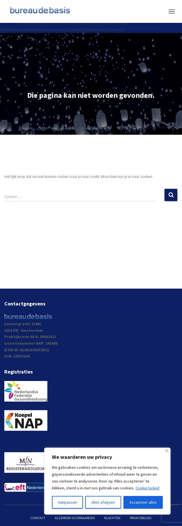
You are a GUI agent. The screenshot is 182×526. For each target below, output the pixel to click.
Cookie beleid (147, 488)
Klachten (112, 518)
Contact (37, 518)
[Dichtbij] (166, 450)
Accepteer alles (143, 502)
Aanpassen (67, 502)
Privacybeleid (141, 518)
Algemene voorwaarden (75, 518)
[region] (107, 481)
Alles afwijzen (103, 502)
